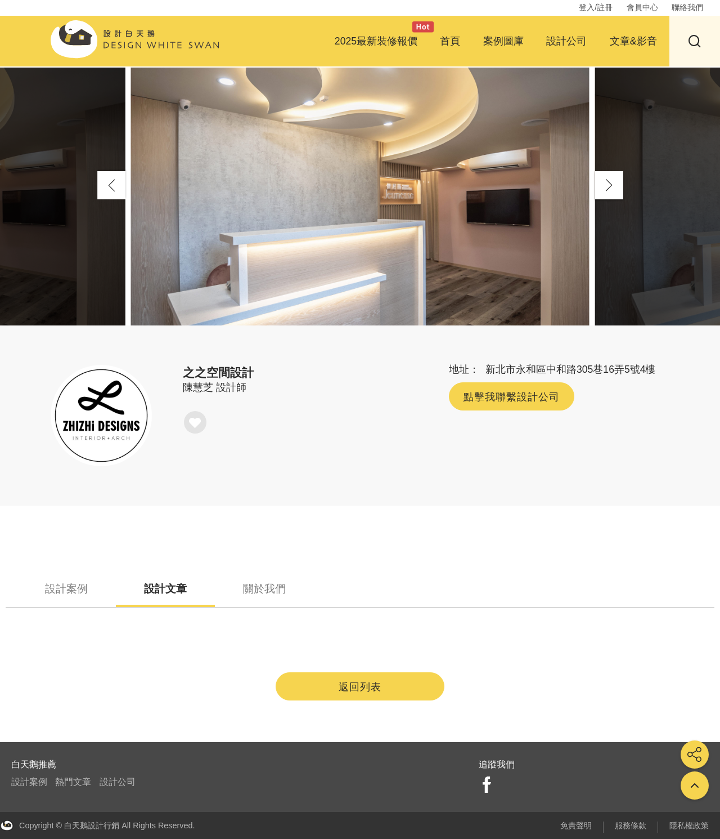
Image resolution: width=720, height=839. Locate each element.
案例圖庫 (503, 41)
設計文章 (165, 589)
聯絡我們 (687, 7)
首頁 (450, 41)
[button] (609, 185)
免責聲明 (576, 825)
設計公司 (566, 41)
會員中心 (642, 7)
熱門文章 (73, 782)
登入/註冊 (596, 7)
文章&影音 (633, 41)
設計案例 (66, 589)
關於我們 (264, 589)
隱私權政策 (689, 825)
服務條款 (630, 825)
